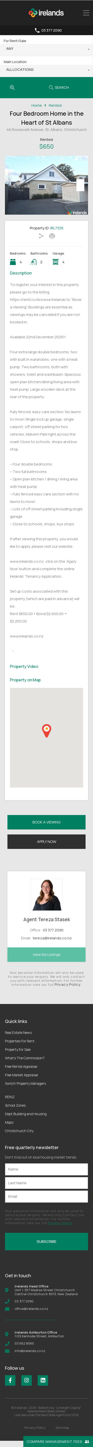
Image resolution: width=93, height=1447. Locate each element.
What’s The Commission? (25, 1064)
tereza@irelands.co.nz (52, 944)
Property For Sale (18, 1055)
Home (36, 105)
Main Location (15, 61)
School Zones (15, 1111)
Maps (9, 1128)
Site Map (62, 1434)
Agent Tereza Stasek (46, 925)
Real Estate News (18, 1038)
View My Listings (47, 960)
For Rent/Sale (15, 40)
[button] (46, 737)
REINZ (10, 1103)
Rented (55, 105)
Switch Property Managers (25, 1089)
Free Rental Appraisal (21, 1072)
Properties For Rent (19, 1047)
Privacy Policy (68, 990)
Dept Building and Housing (26, 1120)
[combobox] (46, 50)
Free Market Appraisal (21, 1081)
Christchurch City (19, 1137)
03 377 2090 (51, 30)
